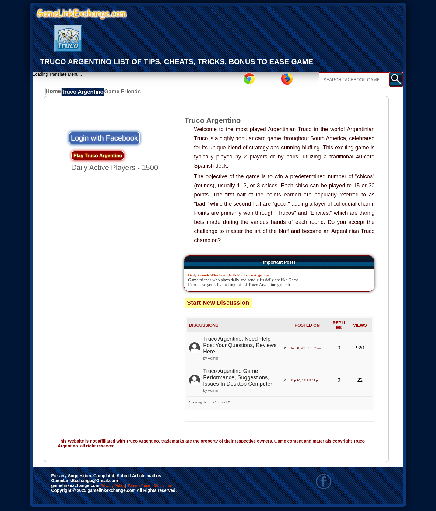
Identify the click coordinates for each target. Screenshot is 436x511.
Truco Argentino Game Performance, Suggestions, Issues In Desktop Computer (237, 378)
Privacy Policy (119, 487)
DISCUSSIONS (203, 326)
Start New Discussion (218, 304)
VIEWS (360, 326)
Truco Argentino (83, 93)
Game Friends (121, 93)
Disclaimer (191, 487)
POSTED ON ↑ (309, 326)
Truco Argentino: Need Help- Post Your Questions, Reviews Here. (239, 346)
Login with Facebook (104, 139)
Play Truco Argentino (97, 157)
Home (55, 93)
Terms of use (157, 487)
